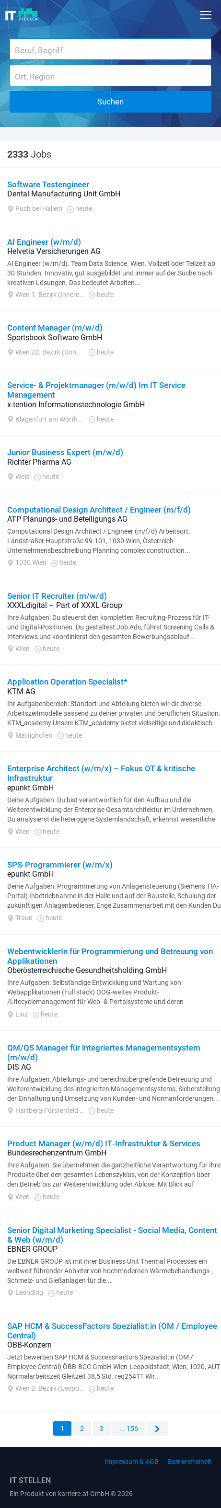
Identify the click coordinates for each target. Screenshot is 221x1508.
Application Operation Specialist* (67, 681)
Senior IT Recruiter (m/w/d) (57, 596)
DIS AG (19, 1067)
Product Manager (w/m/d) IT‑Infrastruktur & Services (103, 1143)
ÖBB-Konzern (29, 1344)
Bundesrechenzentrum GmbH (56, 1152)
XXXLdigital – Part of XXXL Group (64, 605)
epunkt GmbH (30, 787)
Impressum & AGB (132, 1461)
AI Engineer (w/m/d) (44, 242)
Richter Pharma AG (39, 462)
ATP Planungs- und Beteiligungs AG (67, 519)
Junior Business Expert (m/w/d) (65, 452)
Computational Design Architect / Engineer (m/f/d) (99, 509)
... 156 (128, 1428)
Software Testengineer (48, 184)
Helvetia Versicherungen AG (54, 251)
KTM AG (21, 691)
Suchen (110, 101)
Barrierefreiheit (189, 1461)
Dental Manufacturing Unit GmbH (63, 193)
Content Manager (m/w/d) (55, 327)
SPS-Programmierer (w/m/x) (60, 864)
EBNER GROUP (32, 1249)
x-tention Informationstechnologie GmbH (76, 404)
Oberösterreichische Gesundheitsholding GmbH (87, 970)
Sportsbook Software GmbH (54, 337)
